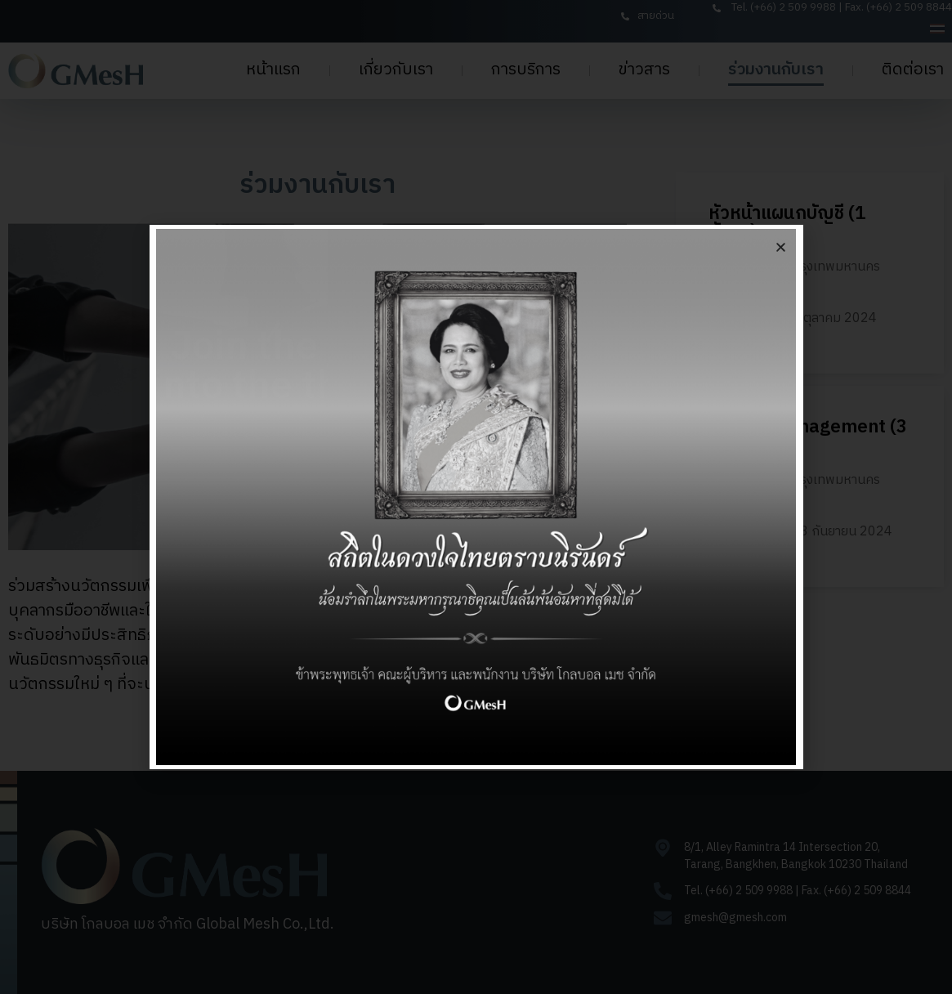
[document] (476, 497)
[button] (781, 247)
